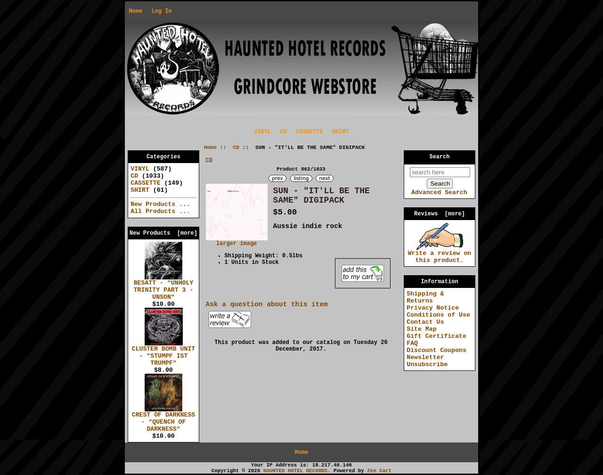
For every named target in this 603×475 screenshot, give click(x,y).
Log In (161, 11)
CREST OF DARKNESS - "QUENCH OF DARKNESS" (164, 419)
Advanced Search (439, 192)
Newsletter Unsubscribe (427, 361)
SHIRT (340, 132)
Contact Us (425, 322)
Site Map (421, 329)
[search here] (440, 172)
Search (440, 157)
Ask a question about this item (267, 304)
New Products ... (160, 204)
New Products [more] (163, 233)
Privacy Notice (433, 307)
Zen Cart (379, 471)
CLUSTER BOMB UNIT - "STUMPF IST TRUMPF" (164, 353)
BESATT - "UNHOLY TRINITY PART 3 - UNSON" (164, 287)
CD (236, 147)
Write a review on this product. (440, 254)
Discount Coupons (436, 350)
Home (135, 11)
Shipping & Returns (425, 297)
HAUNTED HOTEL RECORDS (295, 471)
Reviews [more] (439, 214)
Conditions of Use (438, 315)
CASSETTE (309, 132)
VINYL (262, 132)
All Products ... (160, 211)
